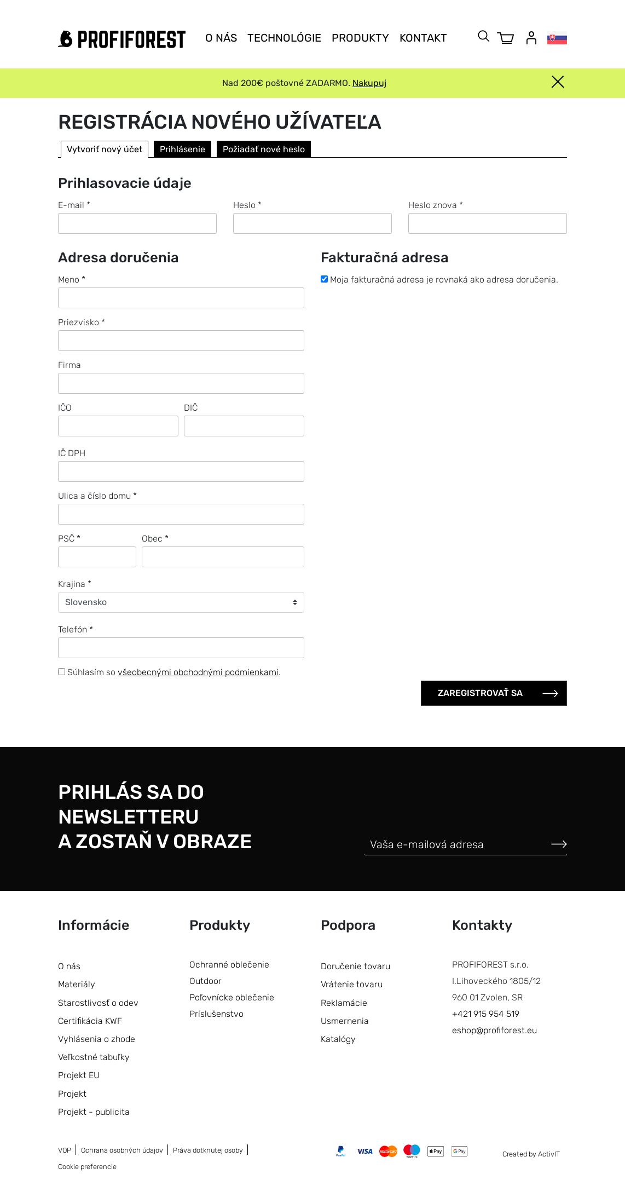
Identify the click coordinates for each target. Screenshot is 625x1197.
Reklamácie (344, 1003)
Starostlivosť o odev (98, 1003)
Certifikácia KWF (90, 1021)
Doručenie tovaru (355, 966)
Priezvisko (81, 322)
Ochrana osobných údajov (122, 1150)
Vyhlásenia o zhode (96, 1039)
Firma (69, 365)
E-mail (74, 205)
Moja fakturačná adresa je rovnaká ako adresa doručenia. (439, 279)
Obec (155, 538)
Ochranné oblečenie (229, 964)
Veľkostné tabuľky (94, 1057)
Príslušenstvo (216, 1014)
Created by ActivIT (531, 1154)
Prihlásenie (182, 149)
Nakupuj (369, 83)
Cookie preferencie (87, 1167)
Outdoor (205, 981)
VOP (64, 1150)
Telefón (75, 629)
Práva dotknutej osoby (208, 1150)
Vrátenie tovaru (352, 984)
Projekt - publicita (94, 1112)
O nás (221, 37)
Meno (71, 279)
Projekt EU (79, 1075)
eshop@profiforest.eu (494, 1030)
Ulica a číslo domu (97, 496)
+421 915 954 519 (485, 1014)
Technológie (284, 37)
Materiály (76, 984)
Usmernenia (345, 1021)
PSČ (69, 538)
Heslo (247, 205)
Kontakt (423, 37)
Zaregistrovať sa (480, 693)
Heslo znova (435, 205)
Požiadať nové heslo (264, 149)
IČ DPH (71, 453)
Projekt (72, 1094)
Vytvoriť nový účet (104, 149)
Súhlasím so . (169, 672)
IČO (65, 407)
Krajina (74, 584)
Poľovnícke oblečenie (231, 997)
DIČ (191, 407)
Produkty (360, 37)
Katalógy (338, 1039)
